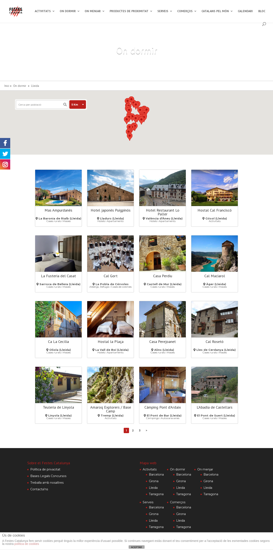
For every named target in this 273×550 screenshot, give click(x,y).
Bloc (261, 11)
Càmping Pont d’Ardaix (162, 407)
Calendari (245, 11)
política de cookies (27, 544)
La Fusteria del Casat (58, 275)
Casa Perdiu (162, 275)
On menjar (93, 11)
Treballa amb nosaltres (47, 483)
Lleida (35, 86)
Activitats (43, 11)
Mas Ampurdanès (58, 210)
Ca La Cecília (58, 341)
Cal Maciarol (214, 275)
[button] (135, 119)
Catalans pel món (215, 11)
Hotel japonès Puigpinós (111, 210)
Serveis (162, 11)
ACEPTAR (136, 547)
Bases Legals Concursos (48, 476)
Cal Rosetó (215, 341)
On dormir (68, 11)
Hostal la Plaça (110, 341)
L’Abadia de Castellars (214, 407)
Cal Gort (111, 275)
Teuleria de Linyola (58, 407)
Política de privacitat (45, 469)
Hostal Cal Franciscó (214, 210)
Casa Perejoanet (162, 341)
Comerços (185, 11)
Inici (6, 86)
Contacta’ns (39, 489)
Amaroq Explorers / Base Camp (110, 409)
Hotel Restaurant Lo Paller (162, 212)
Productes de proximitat (129, 11)
